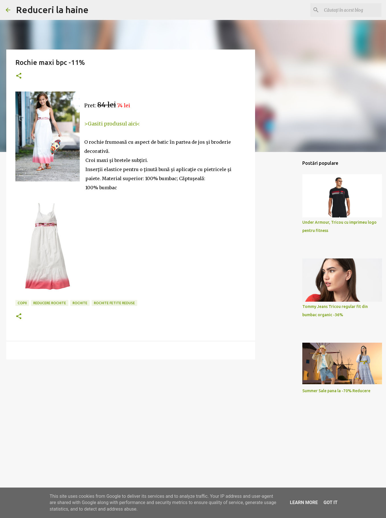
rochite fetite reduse (114, 303)
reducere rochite (49, 303)
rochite (80, 303)
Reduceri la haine (52, 10)
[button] (18, 76)
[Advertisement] (130, 408)
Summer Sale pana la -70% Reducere (336, 390)
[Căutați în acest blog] (351, 10)
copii (22, 303)
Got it (330, 502)
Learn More (304, 502)
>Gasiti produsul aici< (112, 123)
